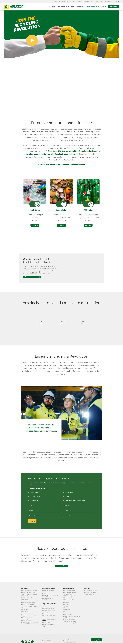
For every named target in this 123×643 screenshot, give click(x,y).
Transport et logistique (69, 619)
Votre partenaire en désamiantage (26, 618)
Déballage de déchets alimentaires (48, 591)
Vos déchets (52, 7)
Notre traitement (63, 7)
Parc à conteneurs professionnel (30, 601)
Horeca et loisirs (68, 597)
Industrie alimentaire (69, 613)
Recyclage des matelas (48, 612)
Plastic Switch (25, 596)
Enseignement (67, 609)
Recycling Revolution (92, 7)
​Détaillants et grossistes (70, 596)
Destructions (25, 608)
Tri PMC (45, 593)
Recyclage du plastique (48, 608)
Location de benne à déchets (29, 592)
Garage (66, 601)
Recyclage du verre (47, 607)
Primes (104, 7)
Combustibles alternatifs (49, 624)
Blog (92, 1)
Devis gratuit (113, 7)
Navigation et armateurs (70, 621)
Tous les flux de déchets (91, 590)
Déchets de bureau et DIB (28, 602)
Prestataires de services (70, 599)
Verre (66, 496)
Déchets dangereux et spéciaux (29, 594)
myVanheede (108, 1)
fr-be (117, 1)
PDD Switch (25, 599)
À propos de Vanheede (59, 1)
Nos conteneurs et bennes (91, 592)
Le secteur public (68, 594)
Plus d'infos (35, 225)
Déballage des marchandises (29, 620)
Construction (67, 602)
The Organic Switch (27, 597)
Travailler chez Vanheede (83, 1)
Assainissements (26, 611)
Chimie (66, 604)
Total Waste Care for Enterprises (30, 606)
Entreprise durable (70, 1)
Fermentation (46, 622)
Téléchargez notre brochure (31, 277)
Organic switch (34, 496)
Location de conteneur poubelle (29, 590)
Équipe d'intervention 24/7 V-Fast (30, 616)
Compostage (46, 614)
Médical (66, 606)
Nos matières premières (49, 615)
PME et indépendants (69, 590)
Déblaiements (25, 609)
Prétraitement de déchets (48, 588)
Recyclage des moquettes (49, 610)
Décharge (45, 626)
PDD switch (33, 500)
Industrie (66, 611)
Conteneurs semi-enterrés (28, 604)
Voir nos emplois (61, 566)
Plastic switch (33, 492)
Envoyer (32, 521)
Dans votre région (89, 594)
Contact (96, 1)
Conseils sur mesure (77, 7)
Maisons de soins (68, 608)
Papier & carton (69, 492)
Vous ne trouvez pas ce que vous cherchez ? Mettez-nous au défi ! (29, 623)
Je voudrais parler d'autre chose (74, 500)
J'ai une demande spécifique (71, 623)
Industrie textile (68, 614)
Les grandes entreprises (70, 592)
